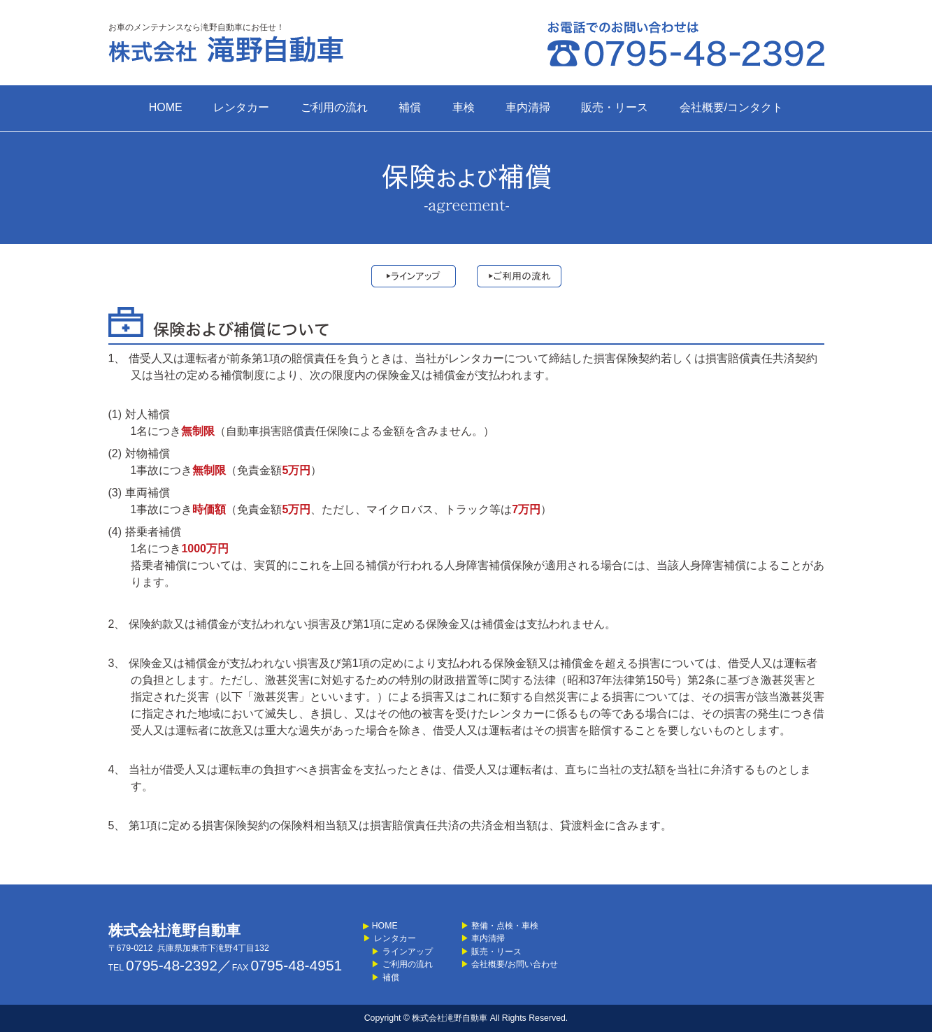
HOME (165, 107)
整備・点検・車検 (499, 926)
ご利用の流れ (334, 107)
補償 (410, 107)
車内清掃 (528, 107)
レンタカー (241, 107)
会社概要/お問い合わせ (509, 964)
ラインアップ (397, 951)
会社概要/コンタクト (731, 107)
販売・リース (614, 107)
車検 (463, 107)
